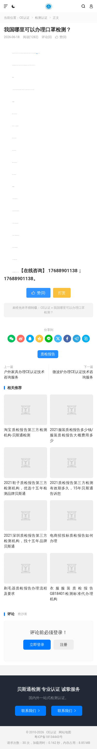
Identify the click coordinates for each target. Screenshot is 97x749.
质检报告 (48, 354)
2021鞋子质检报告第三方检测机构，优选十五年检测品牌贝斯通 (25, 488)
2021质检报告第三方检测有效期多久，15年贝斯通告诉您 (71, 488)
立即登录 (37, 644)
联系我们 (30, 711)
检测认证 (41, 18)
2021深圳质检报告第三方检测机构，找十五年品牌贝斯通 (25, 540)
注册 (63, 644)
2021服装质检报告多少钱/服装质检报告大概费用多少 (71, 435)
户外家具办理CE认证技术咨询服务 (24, 374)
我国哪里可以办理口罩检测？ (37, 30)
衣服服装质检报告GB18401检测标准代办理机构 (71, 593)
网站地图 (65, 732)
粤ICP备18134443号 (48, 737)
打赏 (61, 293)
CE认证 (48, 6)
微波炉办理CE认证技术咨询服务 (73, 374)
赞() (60, 37)
